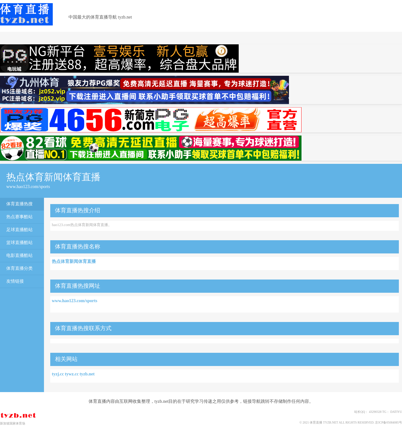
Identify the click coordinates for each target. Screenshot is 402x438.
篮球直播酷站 (19, 242)
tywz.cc (72, 374)
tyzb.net (87, 374)
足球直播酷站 (19, 229)
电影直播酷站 (19, 255)
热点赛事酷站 (19, 216)
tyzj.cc (58, 374)
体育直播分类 (19, 268)
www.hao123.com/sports (74, 300)
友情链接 (15, 281)
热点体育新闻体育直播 (74, 261)
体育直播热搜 (19, 204)
